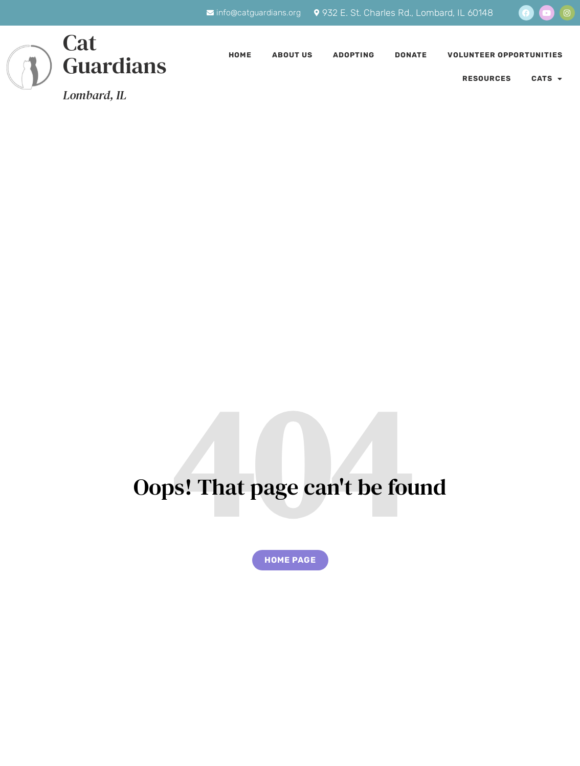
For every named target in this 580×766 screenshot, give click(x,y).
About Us (292, 55)
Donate (411, 55)
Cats (547, 79)
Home (240, 55)
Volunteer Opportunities (505, 55)
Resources (486, 78)
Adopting (353, 55)
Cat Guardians (115, 53)
